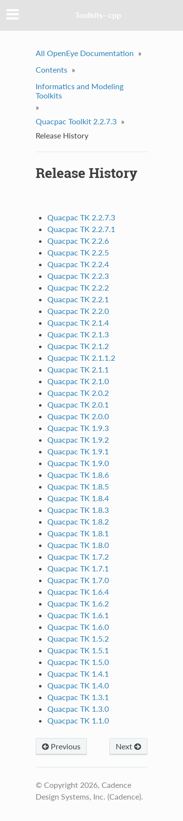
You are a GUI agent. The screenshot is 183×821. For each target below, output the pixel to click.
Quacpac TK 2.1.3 (78, 334)
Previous (61, 746)
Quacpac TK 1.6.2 (78, 603)
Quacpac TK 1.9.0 (78, 463)
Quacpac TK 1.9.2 (78, 439)
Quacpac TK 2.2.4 (78, 264)
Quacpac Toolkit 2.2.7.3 (76, 121)
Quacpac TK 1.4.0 (78, 685)
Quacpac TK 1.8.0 (78, 544)
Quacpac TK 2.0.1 (78, 404)
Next (128, 746)
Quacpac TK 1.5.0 (78, 661)
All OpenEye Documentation (85, 53)
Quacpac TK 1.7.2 (78, 556)
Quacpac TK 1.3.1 (78, 697)
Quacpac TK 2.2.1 (78, 299)
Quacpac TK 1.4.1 (78, 673)
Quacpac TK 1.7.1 (78, 568)
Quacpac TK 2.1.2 (78, 346)
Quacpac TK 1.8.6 (78, 474)
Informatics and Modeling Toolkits (79, 90)
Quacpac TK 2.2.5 (78, 252)
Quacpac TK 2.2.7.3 (81, 217)
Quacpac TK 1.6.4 (78, 591)
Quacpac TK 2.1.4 (78, 322)
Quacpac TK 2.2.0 (78, 310)
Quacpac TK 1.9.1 (78, 451)
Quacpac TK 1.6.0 (78, 626)
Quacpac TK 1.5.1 (78, 650)
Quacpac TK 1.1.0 (78, 720)
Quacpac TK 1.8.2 (78, 521)
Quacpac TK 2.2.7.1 (81, 229)
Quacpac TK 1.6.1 (78, 615)
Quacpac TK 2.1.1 (78, 369)
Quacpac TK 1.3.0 (78, 708)
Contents (51, 69)
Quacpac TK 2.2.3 (78, 275)
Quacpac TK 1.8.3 (78, 509)
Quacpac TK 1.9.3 (78, 427)
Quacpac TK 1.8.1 (78, 533)
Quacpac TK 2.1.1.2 (81, 357)
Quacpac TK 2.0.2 (78, 392)
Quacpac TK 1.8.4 (78, 498)
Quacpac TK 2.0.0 (78, 416)
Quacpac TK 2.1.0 (78, 381)
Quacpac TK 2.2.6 (78, 240)
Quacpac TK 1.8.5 (78, 486)
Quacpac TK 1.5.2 (78, 638)
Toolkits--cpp (98, 15)
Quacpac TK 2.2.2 (78, 287)
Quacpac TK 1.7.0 (78, 580)
